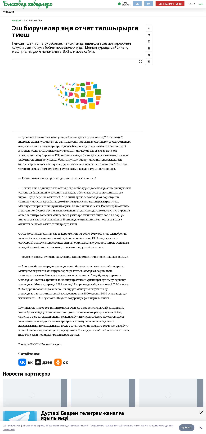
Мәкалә (8, 11)
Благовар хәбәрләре (27, 3)
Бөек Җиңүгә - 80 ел (170, 3)
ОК (148, 3)
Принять (186, 427)
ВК (137, 3)
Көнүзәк (16, 20)
